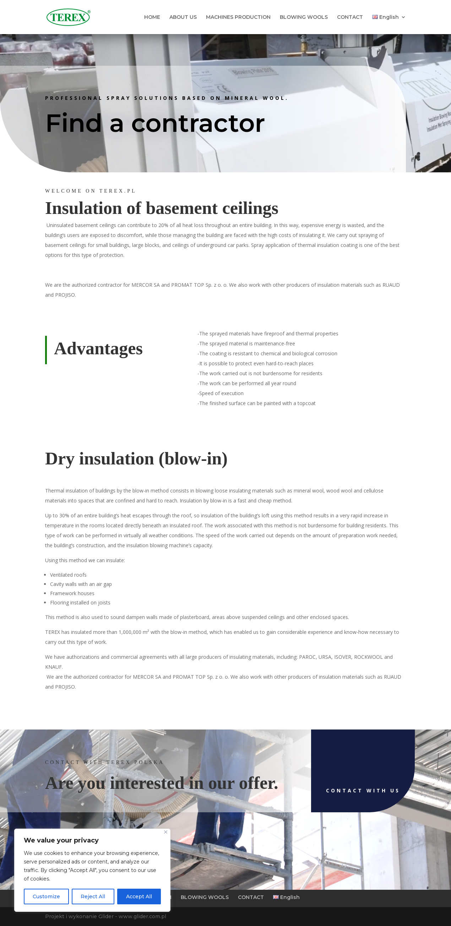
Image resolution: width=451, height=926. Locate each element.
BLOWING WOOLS (304, 17)
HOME (152, 17)
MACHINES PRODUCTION (238, 17)
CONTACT (350, 17)
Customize (46, 896)
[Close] (165, 832)
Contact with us (323, 790)
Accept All (139, 896)
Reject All (93, 896)
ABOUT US (183, 17)
